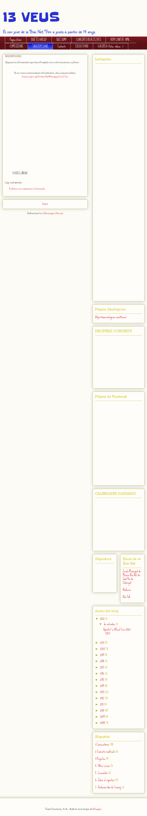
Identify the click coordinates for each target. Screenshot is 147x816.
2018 (102, 661)
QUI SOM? (61, 40)
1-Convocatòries (102, 744)
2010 (102, 710)
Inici (45, 204)
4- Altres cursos (102, 766)
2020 (103, 649)
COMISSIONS (16, 46)
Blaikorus (127, 590)
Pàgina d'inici (15, 40)
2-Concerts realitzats (105, 751)
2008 (103, 723)
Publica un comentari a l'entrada (27, 189)
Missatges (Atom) (53, 213)
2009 (102, 716)
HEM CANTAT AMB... (121, 40)
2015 (102, 679)
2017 (102, 667)
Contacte (62, 46)
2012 (102, 698)
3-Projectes (100, 759)
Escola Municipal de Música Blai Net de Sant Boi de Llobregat (132, 577)
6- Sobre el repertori (104, 780)
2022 (102, 619)
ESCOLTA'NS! (81, 46)
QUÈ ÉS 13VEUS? (39, 40)
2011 (102, 704)
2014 (102, 686)
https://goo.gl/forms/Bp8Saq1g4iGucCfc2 (45, 77)
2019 (102, 655)
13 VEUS (31, 17)
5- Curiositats (101, 773)
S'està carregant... (45, 125)
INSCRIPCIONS (40, 46)
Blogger (97, 809)
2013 (102, 692)
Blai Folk (126, 597)
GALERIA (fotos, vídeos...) (110, 46)
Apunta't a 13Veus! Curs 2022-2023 (117, 631)
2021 (102, 642)
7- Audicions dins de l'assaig (108, 787)
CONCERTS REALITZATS (88, 40)
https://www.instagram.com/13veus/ (110, 317)
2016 (102, 673)
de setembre (110, 624)
